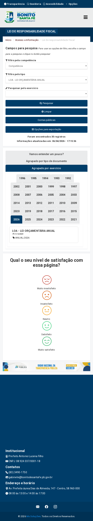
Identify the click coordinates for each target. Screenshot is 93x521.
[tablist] (16, 219)
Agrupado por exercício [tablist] (46, 168)
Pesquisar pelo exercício (22, 88)
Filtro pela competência (21, 60)
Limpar (47, 111)
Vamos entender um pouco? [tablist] (46, 154)
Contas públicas (46, 120)
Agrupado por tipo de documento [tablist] (46, 161)
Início (8, 40)
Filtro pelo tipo (15, 74)
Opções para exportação (46, 129)
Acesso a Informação (27, 40)
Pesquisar (46, 103)
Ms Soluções (33, 516)
